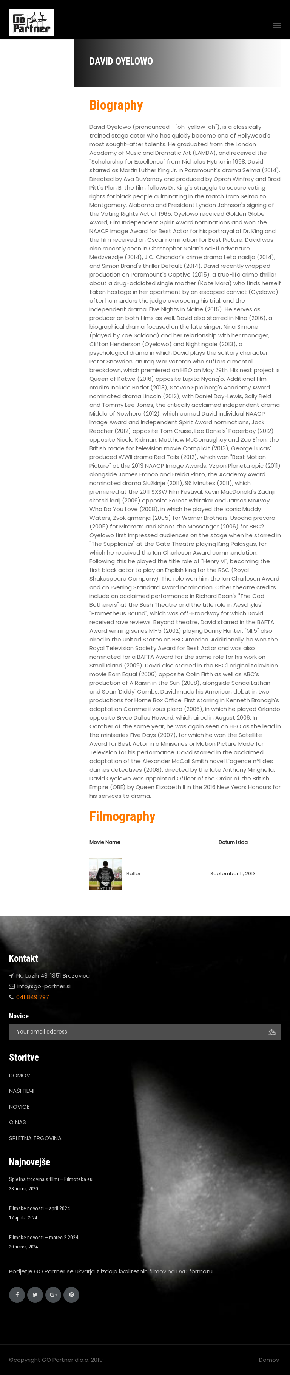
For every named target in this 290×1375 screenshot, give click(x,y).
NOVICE (19, 1107)
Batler (133, 873)
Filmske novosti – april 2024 (39, 1208)
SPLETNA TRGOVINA (35, 1138)
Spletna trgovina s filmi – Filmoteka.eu (51, 1179)
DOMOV (19, 1075)
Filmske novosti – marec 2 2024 (43, 1237)
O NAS (17, 1122)
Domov (269, 1360)
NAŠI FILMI (21, 1091)
